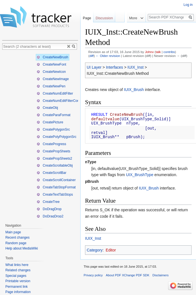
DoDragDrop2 (50, 216)
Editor (111, 250)
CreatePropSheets (53, 151)
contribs (169, 52)
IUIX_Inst (135, 67)
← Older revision (108, 55)
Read (122, 18)
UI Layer (94, 67)
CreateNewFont (51, 64)
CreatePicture (50, 122)
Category (95, 250)
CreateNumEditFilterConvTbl (61, 100)
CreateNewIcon (51, 71)
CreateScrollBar (51, 172)
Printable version (17, 281)
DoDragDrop (49, 209)
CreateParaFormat (54, 115)
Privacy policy (93, 275)
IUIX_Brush (134, 89)
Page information (18, 292)
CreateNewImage (53, 79)
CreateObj (47, 107)
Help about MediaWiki (21, 248)
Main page (13, 232)
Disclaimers (161, 275)
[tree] (40, 135)
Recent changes (17, 237)
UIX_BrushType (139, 174)
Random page (15, 243)
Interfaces (114, 67)
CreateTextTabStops (55, 194)
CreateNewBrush (52, 57)
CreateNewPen (51, 86)
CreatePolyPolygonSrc (56, 136)
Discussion (104, 18)
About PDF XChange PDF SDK (127, 275)
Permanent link (16, 287)
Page (87, 18)
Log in (188, 5)
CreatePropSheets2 (54, 158)
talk (158, 52)
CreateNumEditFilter (55, 93)
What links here (16, 265)
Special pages (15, 276)
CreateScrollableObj (55, 165)
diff (91, 55)
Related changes (17, 270)
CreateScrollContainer (56, 180)
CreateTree (48, 201)
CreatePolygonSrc (53, 129)
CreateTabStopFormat (56, 187)
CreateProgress (51, 144)
